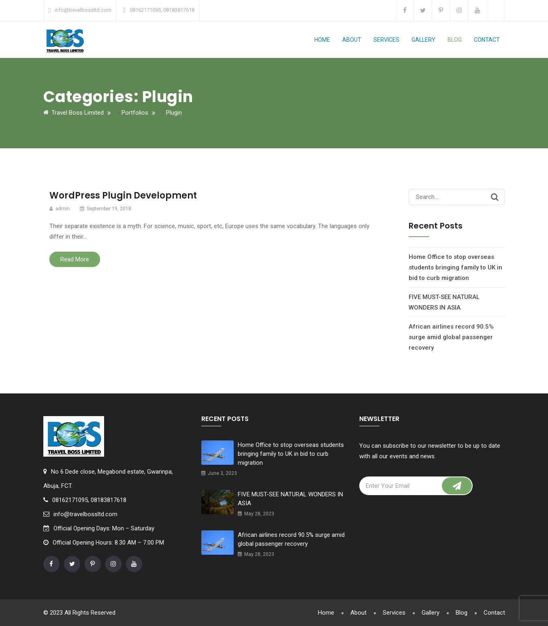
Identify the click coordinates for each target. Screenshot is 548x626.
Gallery (423, 39)
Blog (455, 39)
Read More (74, 259)
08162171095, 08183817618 (162, 10)
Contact (487, 39)
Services (386, 39)
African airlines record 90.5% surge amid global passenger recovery (451, 337)
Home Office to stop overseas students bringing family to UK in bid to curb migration (455, 267)
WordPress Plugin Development (123, 195)
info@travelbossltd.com (83, 10)
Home (322, 39)
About (351, 39)
